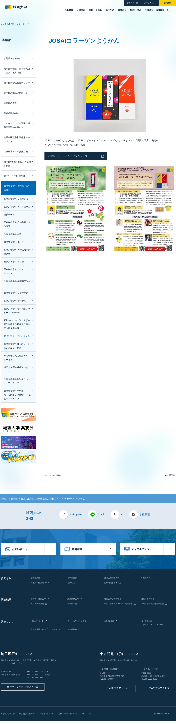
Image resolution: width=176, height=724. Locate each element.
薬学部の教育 (10, 103)
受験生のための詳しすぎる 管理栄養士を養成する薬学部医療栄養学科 (17, 324)
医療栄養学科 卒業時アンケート (17, 283)
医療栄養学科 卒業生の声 (16, 293)
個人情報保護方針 (26, 714)
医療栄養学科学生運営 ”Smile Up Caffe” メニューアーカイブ (17, 395)
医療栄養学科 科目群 (14, 261)
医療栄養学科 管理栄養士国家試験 (17, 252)
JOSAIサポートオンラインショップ (67, 156)
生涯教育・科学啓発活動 (16, 151)
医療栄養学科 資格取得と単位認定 (17, 224)
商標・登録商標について (68, 714)
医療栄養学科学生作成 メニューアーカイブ (17, 381)
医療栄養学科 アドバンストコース (17, 271)
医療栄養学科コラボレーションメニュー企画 (17, 346)
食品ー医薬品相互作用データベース (17, 139)
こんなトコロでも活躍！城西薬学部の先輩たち (17, 125)
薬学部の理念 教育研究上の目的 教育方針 (17, 70)
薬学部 (6, 40)
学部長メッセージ (12, 58)
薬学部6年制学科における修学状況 (17, 163)
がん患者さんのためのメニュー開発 (17, 357)
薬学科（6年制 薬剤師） (15, 176)
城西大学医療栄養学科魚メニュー (17, 369)
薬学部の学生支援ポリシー (17, 82)
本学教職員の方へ (8, 714)
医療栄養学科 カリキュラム (17, 206)
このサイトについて (46, 714)
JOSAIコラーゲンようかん (17, 336)
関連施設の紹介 (11, 113)
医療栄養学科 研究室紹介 (16, 199)
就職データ (9, 214)
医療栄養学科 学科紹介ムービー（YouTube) (17, 310)
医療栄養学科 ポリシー (15, 242)
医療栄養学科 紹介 (13, 234)
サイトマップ (88, 714)
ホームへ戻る (55, 475)
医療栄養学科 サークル (15, 301)
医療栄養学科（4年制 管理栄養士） (17, 188)
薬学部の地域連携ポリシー (17, 93)
